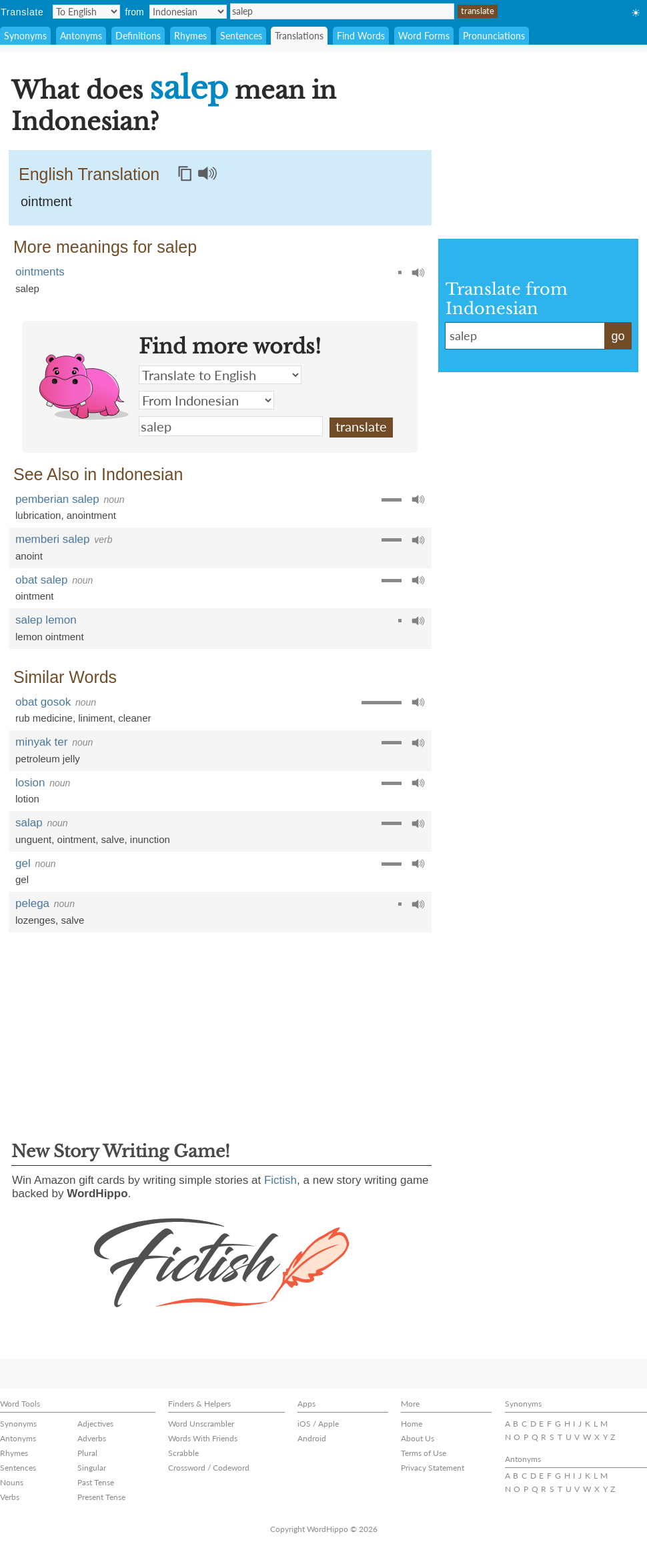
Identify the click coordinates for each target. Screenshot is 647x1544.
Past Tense (95, 1482)
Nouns (11, 1482)
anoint (29, 556)
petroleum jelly (47, 758)
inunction (150, 839)
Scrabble (183, 1453)
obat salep (41, 580)
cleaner (134, 718)
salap (29, 822)
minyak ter (41, 742)
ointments (40, 271)
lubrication (38, 515)
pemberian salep (57, 499)
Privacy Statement (432, 1468)
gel (23, 863)
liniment (95, 718)
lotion (27, 798)
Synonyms (25, 35)
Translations (299, 35)
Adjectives (95, 1424)
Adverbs (91, 1438)
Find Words (361, 35)
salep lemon (46, 620)
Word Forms (424, 35)
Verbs (9, 1497)
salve (112, 839)
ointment (46, 201)
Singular (91, 1468)
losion (30, 782)
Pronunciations (494, 35)
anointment (91, 515)
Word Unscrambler (201, 1424)
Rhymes (190, 35)
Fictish (280, 1180)
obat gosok (43, 702)
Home (411, 1424)
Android (311, 1438)
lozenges (35, 920)
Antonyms (81, 35)
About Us (417, 1438)
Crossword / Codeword (208, 1468)
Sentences (241, 35)
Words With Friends (202, 1438)
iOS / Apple (318, 1424)
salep (342, 11)
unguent (33, 839)
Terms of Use (423, 1453)
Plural (87, 1453)
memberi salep (52, 539)
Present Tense (101, 1497)
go (617, 336)
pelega (32, 903)
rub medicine (44, 718)
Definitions (138, 35)
